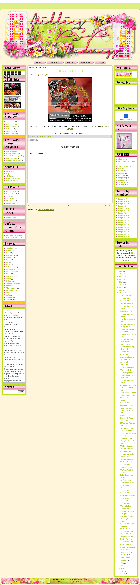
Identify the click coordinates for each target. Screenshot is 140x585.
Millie (48, 75)
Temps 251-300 (123, 208)
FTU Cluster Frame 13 (70, 71)
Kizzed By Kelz (11, 153)
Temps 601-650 (123, 227)
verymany (10, 122)
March (123, 574)
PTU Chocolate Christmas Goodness (125, 488)
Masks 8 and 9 (125, 436)
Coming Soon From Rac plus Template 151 (127, 441)
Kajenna (9, 174)
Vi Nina (9, 176)
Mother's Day (11, 271)
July (122, 563)
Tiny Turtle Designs (13, 156)
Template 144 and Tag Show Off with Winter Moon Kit (128, 534)
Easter (8, 260)
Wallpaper (122, 182)
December (125, 295)
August (124, 560)
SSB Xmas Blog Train (128, 433)
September (125, 557)
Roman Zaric (11, 194)
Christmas (10, 255)
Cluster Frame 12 (126, 539)
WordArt (121, 185)
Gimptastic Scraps (45, 136)
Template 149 (125, 464)
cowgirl (9, 297)
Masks (70, 62)
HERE (83, 134)
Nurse (8, 279)
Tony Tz (9, 196)
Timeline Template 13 (127, 449)
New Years (10, 276)
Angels (9, 250)
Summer (9, 286)
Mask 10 (123, 415)
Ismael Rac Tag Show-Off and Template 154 (128, 388)
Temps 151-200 (123, 204)
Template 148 (125, 493)
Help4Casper (11, 217)
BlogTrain (121, 159)
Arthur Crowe (11, 191)
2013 (121, 290)
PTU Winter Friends (127, 529)
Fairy (8, 262)
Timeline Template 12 (127, 459)
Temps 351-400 (123, 213)
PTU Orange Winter (127, 373)
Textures (121, 180)
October (124, 555)
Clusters (36, 136)
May (122, 568)
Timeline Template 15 (127, 303)
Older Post (108, 206)
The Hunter (10, 201)
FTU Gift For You (126, 544)
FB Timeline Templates (126, 161)
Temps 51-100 (123, 222)
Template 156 (125, 352)
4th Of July (10, 248)
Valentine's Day (12, 290)
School (9, 281)
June (123, 566)
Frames (121, 168)
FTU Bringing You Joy (128, 446)
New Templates (125, 480)
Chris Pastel (10, 181)
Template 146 (125, 509)
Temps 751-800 (123, 234)
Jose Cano (10, 198)
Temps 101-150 (123, 201)
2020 (121, 271)
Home (39, 62)
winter (8, 300)
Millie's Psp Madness (126, 113)
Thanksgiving (11, 288)
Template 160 (125, 301)
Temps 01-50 (123, 199)
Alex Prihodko (11, 124)
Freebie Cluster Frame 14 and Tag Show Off (127, 346)
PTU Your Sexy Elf (126, 542)
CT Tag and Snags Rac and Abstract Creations (127, 329)
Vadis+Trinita (11, 134)
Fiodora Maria (11, 126)
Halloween (10, 267)
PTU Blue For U (125, 354)
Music (8, 274)
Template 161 (125, 298)
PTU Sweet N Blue (126, 370)
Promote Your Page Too (126, 119)
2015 (121, 285)
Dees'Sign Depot (12, 151)
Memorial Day (11, 269)
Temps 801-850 (123, 236)
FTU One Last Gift (126, 467)
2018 (121, 276)
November (125, 552)
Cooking (9, 257)
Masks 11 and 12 (126, 311)
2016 (121, 282)
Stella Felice (10, 131)
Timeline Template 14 (127, 324)
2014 (121, 287)
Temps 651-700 (123, 229)
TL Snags (121, 175)
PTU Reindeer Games (128, 462)
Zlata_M (9, 171)
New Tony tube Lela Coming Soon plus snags (127, 519)
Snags (100, 62)
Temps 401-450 (123, 215)
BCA (8, 253)
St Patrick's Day (12, 283)
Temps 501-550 (123, 220)
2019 (121, 274)
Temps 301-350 (123, 211)
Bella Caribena (11, 158)
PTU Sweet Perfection (128, 367)
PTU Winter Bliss (126, 451)
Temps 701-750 (123, 232)
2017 (121, 279)
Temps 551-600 (123, 225)
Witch (8, 293)
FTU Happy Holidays (127, 495)
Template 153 (125, 403)
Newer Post (32, 206)
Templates (54, 62)
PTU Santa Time (126, 506)
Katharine (10, 129)
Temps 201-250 (123, 206)
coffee (8, 295)
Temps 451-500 (123, 218)
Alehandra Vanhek (13, 178)
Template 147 (125, 503)
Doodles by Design (13, 161)
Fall (7, 264)
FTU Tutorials (123, 166)
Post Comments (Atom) (46, 210)
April (123, 571)
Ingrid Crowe (11, 203)
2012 (121, 293)
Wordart (85, 62)
